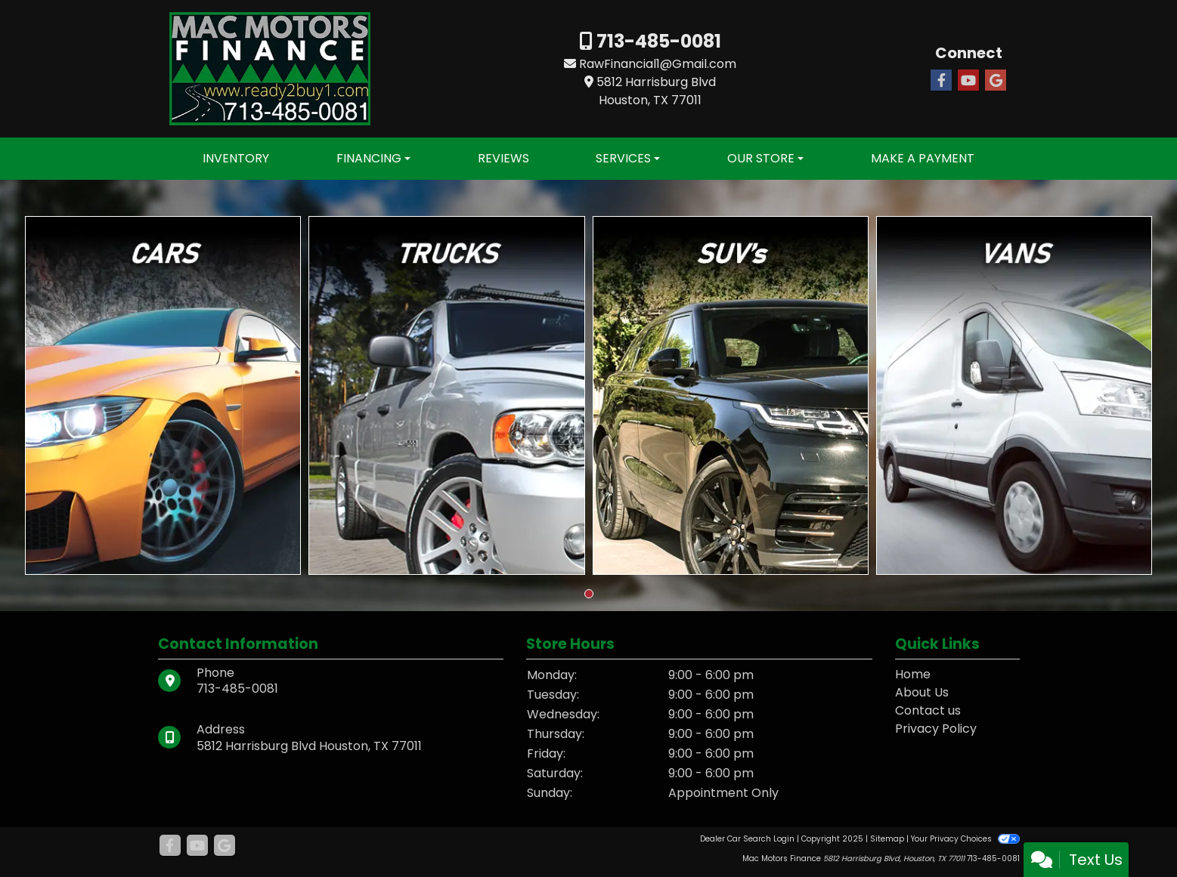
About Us (922, 692)
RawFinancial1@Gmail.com (657, 64)
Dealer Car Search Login (747, 839)
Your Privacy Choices (965, 839)
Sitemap (887, 839)
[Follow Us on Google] (995, 80)
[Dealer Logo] (269, 67)
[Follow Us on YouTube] (968, 80)
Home (913, 674)
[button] (588, 593)
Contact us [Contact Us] (928, 710)
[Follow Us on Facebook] (941, 80)
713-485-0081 (657, 41)
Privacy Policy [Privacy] (936, 728)
